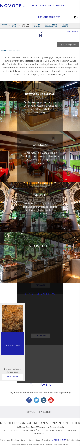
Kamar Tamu (14, 25)
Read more (12, 376)
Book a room (72, 31)
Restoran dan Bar (25, 25)
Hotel (4, 25)
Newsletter (44, 412)
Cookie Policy (59, 440)
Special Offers (65, 25)
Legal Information (43, 440)
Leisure (16, 440)
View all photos (69, 44)
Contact (24, 440)
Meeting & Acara (37, 25)
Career (31, 440)
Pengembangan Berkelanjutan (51, 25)
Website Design (74, 440)
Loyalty (31, 412)
